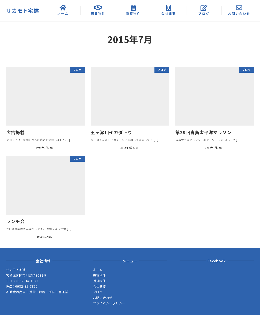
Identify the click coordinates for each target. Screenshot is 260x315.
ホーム (98, 269)
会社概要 (99, 286)
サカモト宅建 (22, 10)
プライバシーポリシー (109, 303)
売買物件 (99, 275)
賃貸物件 (99, 281)
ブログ (98, 292)
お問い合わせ (103, 297)
